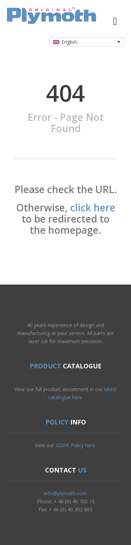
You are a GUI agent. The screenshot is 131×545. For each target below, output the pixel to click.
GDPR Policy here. (76, 445)
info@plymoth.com (65, 493)
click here (92, 207)
